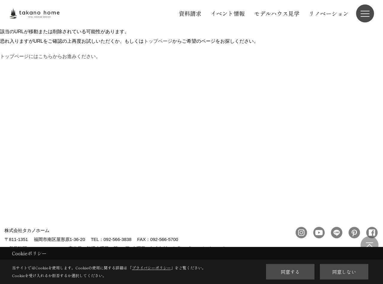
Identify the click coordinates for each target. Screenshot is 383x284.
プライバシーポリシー (151, 268)
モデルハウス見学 (277, 13)
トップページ (158, 41)
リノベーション (329, 13)
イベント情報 (228, 13)
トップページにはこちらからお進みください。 (50, 56)
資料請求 (190, 13)
